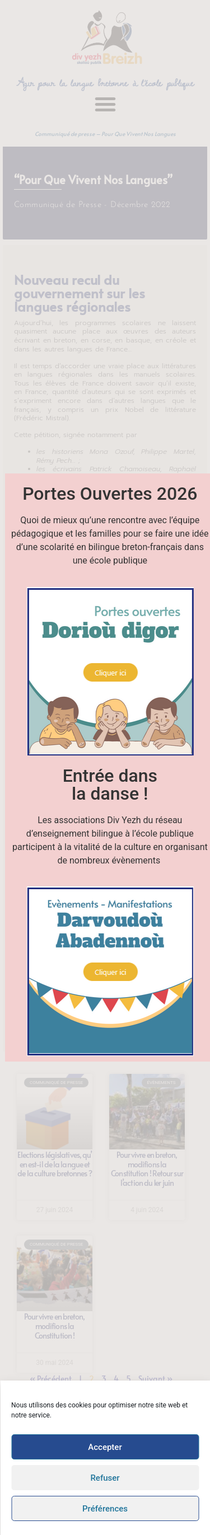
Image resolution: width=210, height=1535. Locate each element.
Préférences (105, 1509)
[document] (105, 767)
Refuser (104, 1478)
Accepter (105, 1447)
